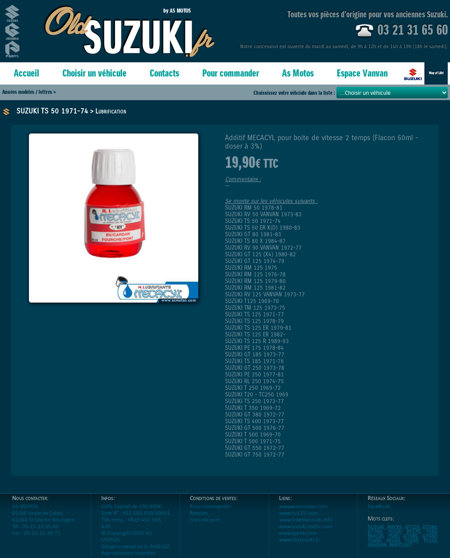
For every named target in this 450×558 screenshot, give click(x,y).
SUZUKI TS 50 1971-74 (52, 111)
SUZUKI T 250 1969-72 (253, 387)
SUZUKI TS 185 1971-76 (254, 361)
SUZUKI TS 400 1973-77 (254, 421)
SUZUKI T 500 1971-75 (253, 441)
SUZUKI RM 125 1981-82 (255, 287)
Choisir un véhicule (94, 73)
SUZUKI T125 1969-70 (252, 301)
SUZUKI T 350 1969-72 (253, 407)
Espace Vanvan (362, 73)
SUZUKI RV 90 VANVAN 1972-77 (263, 247)
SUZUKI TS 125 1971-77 (254, 314)
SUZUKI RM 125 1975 (251, 267)
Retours (199, 512)
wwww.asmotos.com (303, 506)
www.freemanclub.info (305, 519)
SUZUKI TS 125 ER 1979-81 (258, 327)
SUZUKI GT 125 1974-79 (254, 261)
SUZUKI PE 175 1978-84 (254, 347)
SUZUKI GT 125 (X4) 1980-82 (260, 254)
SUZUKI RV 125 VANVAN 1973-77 (265, 294)
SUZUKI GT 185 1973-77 (254, 354)
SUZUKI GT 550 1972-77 (254, 448)
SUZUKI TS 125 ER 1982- (255, 334)
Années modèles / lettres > (29, 92)
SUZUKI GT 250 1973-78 (254, 367)
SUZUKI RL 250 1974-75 (254, 381)
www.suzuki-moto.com (305, 526)
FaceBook (379, 506)
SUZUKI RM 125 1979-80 (255, 281)
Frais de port (205, 519)
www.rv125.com (298, 512)
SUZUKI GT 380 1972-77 (254, 414)
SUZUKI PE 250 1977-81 (254, 374)
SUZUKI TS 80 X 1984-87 (255, 241)
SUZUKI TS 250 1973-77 (254, 401)
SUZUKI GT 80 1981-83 (253, 234)
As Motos (298, 73)
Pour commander (230, 73)
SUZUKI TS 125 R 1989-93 (257, 341)
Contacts (164, 73)
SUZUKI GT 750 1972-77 (254, 454)
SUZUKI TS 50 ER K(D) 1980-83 (262, 227)
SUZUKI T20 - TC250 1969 (256, 394)
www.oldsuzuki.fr (299, 539)
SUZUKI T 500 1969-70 (253, 434)
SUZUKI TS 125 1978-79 (254, 321)
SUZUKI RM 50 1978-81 (253, 207)
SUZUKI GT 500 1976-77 (254, 428)
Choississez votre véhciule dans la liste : (295, 93)
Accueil (26, 73)
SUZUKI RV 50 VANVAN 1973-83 (263, 214)
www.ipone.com (298, 533)
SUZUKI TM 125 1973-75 (255, 307)
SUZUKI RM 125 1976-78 (255, 274)
